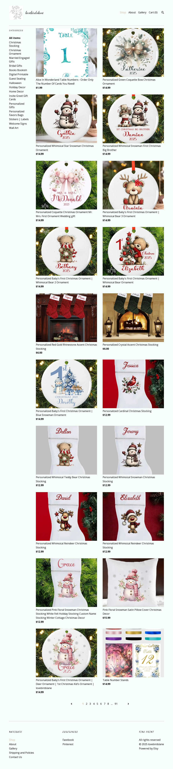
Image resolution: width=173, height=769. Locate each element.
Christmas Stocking (15, 44)
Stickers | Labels (19, 119)
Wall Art (13, 128)
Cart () (153, 12)
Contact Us (15, 757)
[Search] (163, 13)
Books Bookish (18, 70)
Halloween (15, 83)
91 (116, 703)
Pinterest (68, 744)
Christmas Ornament (15, 51)
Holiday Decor (17, 87)
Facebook (68, 740)
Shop (123, 12)
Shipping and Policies (21, 752)
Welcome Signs (18, 123)
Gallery (142, 12)
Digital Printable (18, 74)
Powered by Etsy (148, 748)
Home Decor (16, 91)
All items (14, 38)
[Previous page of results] (72, 703)
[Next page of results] (128, 703)
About (132, 12)
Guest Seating (17, 78)
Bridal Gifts (15, 65)
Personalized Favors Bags (16, 113)
